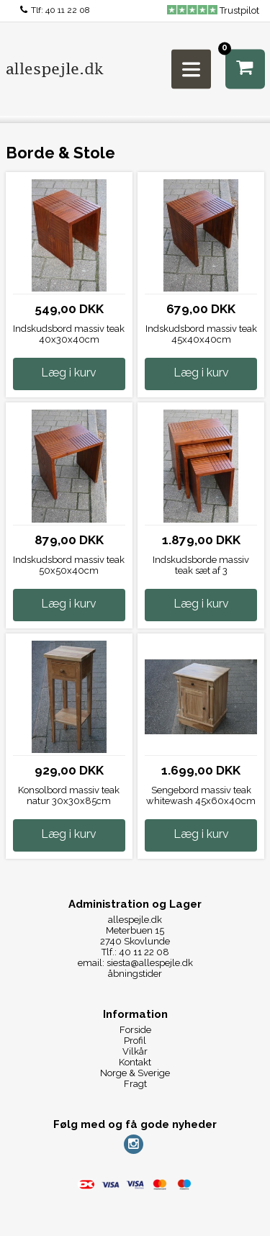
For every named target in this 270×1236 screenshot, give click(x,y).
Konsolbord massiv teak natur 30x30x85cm (69, 795)
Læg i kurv (68, 372)
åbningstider (135, 973)
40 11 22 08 (67, 10)
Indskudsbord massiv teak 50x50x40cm (69, 565)
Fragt (135, 1083)
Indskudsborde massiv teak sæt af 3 (201, 565)
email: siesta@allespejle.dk (135, 962)
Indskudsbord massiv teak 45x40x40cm (201, 334)
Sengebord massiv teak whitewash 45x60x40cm (201, 795)
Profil (135, 1040)
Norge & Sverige (135, 1073)
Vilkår (135, 1051)
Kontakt (135, 1062)
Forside (135, 1029)
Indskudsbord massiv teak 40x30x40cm (69, 334)
